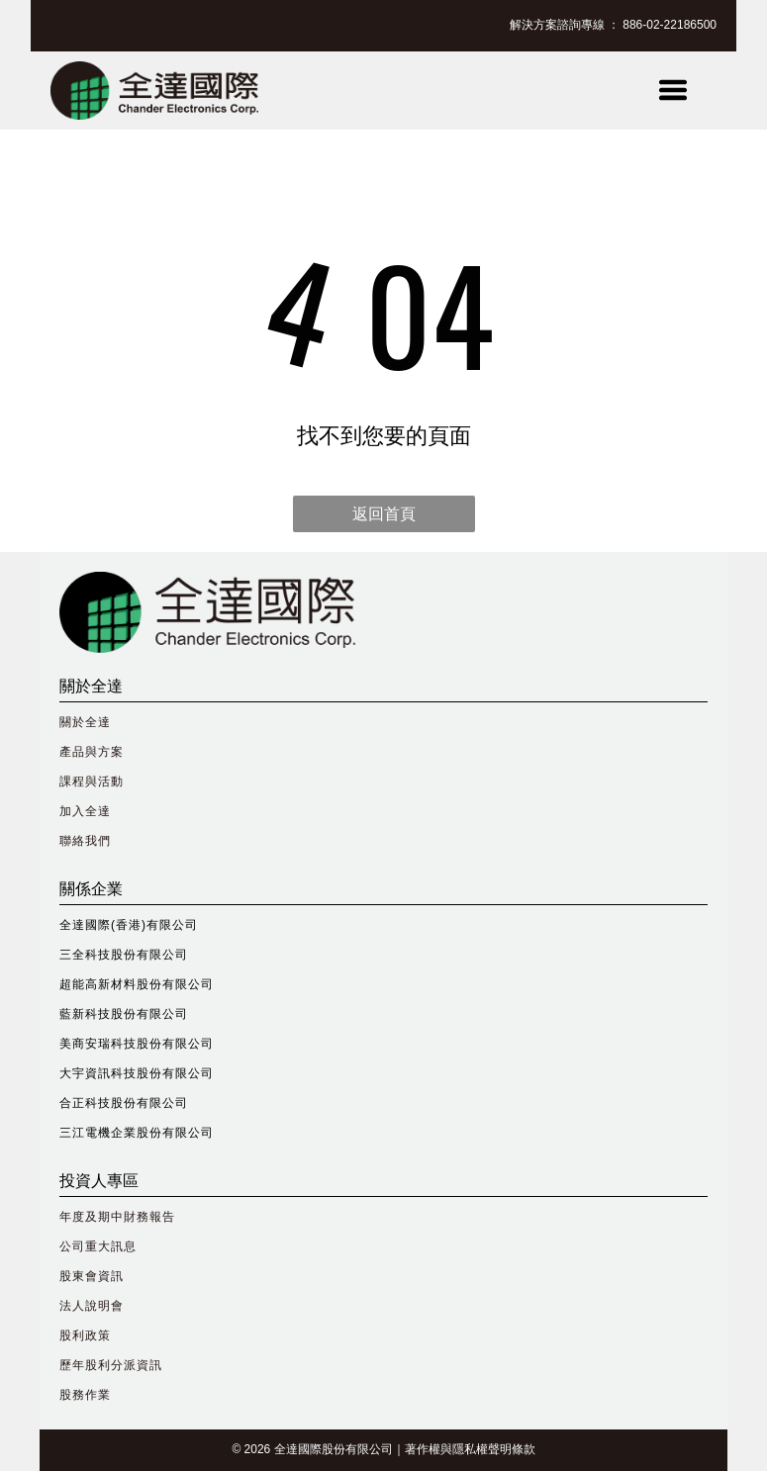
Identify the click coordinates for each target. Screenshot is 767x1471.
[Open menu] (673, 90)
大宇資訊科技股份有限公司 (136, 1073)
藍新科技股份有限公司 (123, 1014)
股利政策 (85, 1335)
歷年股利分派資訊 (110, 1365)
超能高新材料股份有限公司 (136, 984)
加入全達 (85, 811)
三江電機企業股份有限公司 (136, 1133)
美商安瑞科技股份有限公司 (136, 1044)
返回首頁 (384, 514)
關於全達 (85, 722)
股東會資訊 (91, 1276)
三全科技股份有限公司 (123, 955)
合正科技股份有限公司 (123, 1103)
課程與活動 (91, 781)
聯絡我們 (85, 841)
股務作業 (85, 1395)
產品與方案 (91, 752)
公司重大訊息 (98, 1246)
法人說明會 (91, 1306)
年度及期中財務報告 (117, 1217)
